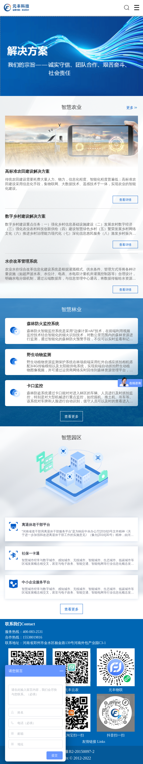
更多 (132, 108)
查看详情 (125, 200)
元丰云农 (71, 690)
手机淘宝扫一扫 (71, 735)
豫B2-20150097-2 (79, 751)
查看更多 (71, 416)
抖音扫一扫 (116, 735)
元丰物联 (116, 690)
